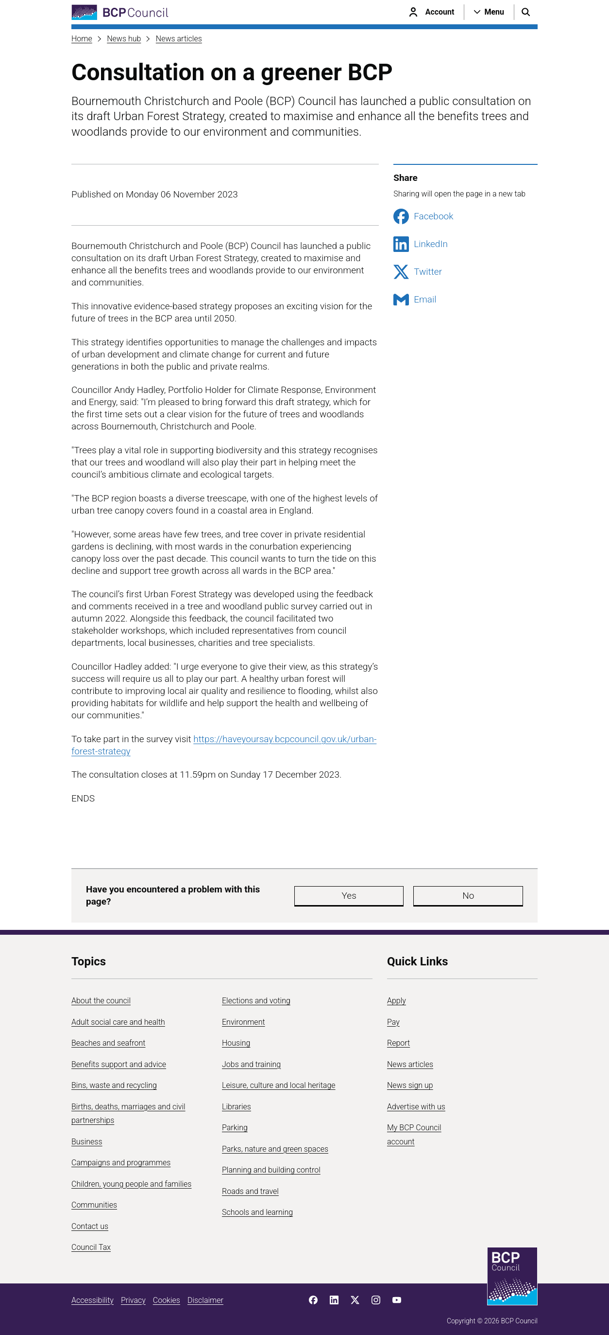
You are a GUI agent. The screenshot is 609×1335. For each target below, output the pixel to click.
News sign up (410, 1080)
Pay (393, 1017)
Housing (236, 1038)
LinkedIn (420, 244)
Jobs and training (251, 1059)
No (379, 893)
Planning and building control (271, 1165)
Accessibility (92, 1295)
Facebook (423, 216)
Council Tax (91, 1242)
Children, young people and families (131, 1179)
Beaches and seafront (108, 1038)
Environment (243, 1017)
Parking (235, 1122)
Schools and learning (257, 1207)
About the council (101, 995)
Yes (321, 893)
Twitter (417, 272)
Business (86, 1136)
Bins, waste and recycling (114, 1080)
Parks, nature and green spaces (275, 1144)
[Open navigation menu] (489, 12)
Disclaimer (205, 1295)
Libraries (236, 1101)
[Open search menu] (526, 12)
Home (81, 38)
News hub (124, 38)
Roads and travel (250, 1186)
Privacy (133, 1295)
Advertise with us (416, 1101)
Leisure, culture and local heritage (279, 1080)
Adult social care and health (118, 1017)
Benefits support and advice (118, 1059)
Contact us (89, 1221)
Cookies (166, 1295)
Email (414, 299)
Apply (396, 995)
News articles (179, 38)
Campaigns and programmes (120, 1157)
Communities (94, 1200)
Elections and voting (256, 995)
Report (398, 1038)
